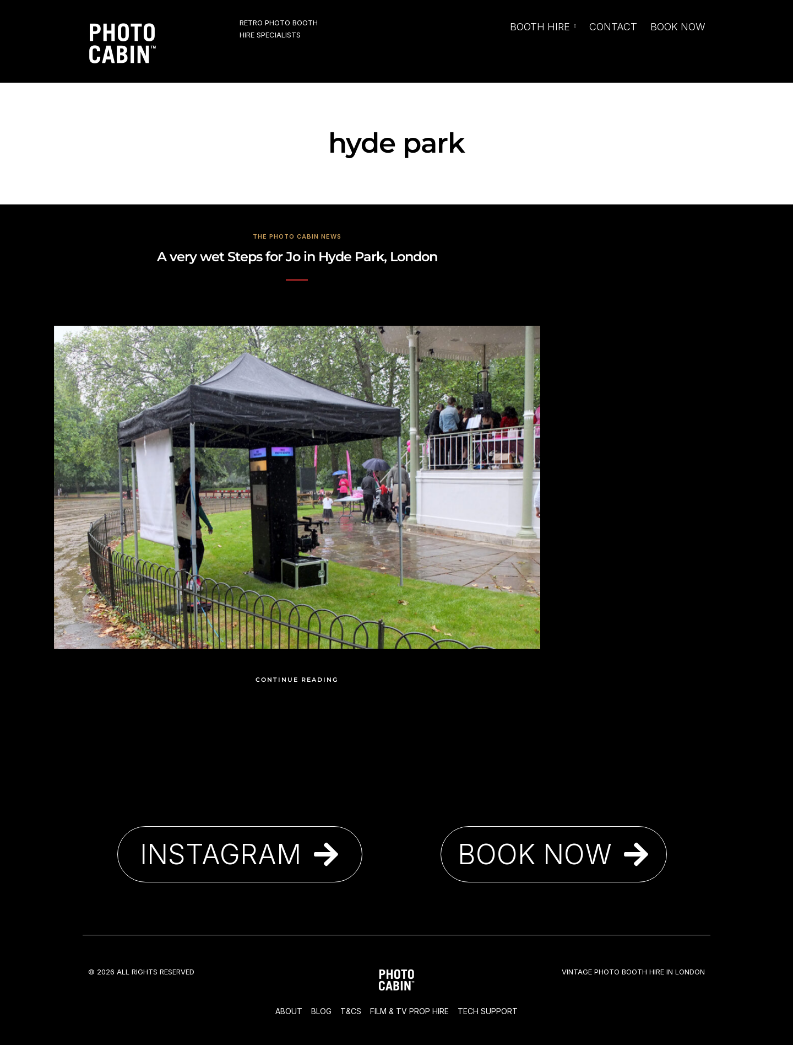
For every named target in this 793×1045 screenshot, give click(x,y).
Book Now (677, 27)
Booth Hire (540, 27)
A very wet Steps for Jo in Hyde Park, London (297, 257)
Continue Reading (297, 679)
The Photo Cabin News (297, 236)
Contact (613, 27)
